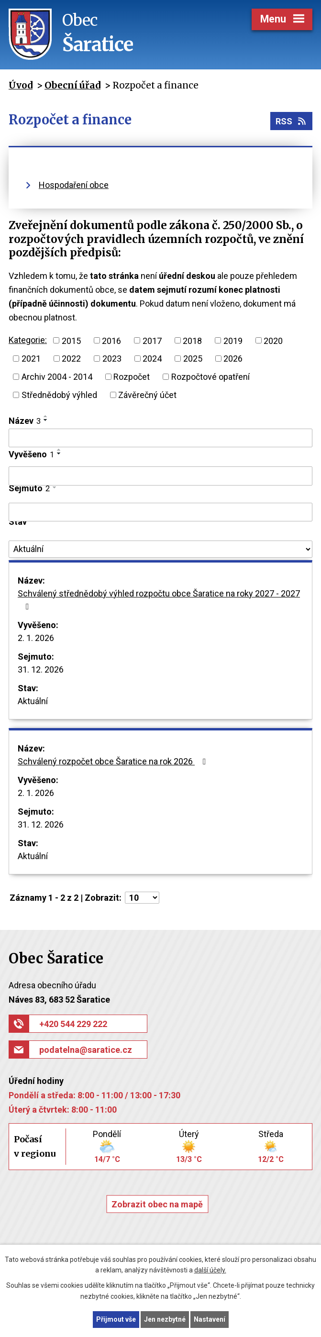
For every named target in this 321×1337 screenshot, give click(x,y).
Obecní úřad (72, 85)
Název (25, 421)
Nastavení (209, 1319)
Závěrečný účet (147, 395)
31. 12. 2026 (41, 669)
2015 (71, 340)
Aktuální (33, 701)
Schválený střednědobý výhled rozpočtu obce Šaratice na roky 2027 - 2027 (159, 599)
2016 (111, 340)
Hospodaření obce (74, 185)
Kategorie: (28, 340)
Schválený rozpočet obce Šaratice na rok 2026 (114, 761)
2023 (112, 359)
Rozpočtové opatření (210, 377)
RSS (292, 121)
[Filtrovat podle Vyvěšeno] (160, 476)
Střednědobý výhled (59, 395)
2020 (273, 340)
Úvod (21, 85)
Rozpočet (131, 377)
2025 (192, 359)
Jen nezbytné (165, 1319)
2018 (192, 340)
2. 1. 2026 (36, 638)
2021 (31, 359)
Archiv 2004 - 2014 (57, 377)
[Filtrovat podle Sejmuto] (160, 512)
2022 (71, 359)
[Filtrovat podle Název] (160, 438)
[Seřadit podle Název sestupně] (46, 420)
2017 (152, 340)
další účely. (210, 1270)
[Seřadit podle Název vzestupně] (46, 416)
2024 (152, 359)
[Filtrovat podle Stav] (160, 549)
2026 (233, 359)
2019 (233, 340)
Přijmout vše (116, 1319)
